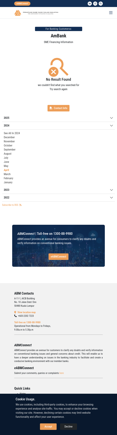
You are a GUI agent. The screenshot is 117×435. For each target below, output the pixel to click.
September (9, 149)
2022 (6, 197)
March (7, 174)
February (8, 178)
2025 (6, 117)
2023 (6, 189)
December (9, 137)
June (6, 161)
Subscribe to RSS (11, 205)
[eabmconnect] (22, 4)
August (7, 153)
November (9, 141)
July (6, 157)
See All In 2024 (12, 133)
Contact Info (58, 108)
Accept (48, 426)
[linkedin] (90, 4)
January (8, 182)
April (6, 170)
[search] (101, 4)
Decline (69, 426)
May (6, 166)
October (8, 145)
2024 (6, 125)
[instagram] (95, 4)
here (62, 373)
